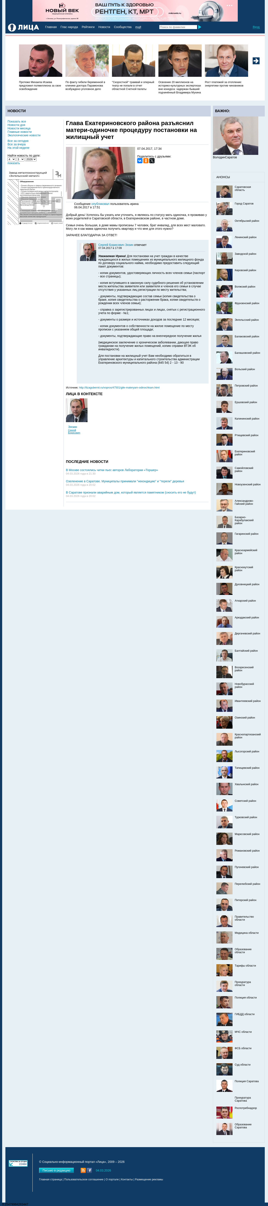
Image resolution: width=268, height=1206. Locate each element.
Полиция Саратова (247, 1081)
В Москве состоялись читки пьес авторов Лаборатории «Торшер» (112, 470)
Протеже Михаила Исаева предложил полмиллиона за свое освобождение (40, 86)
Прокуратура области (243, 984)
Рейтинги (88, 27)
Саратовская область (243, 189)
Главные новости (20, 132)
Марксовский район (247, 834)
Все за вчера (17, 144)
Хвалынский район (246, 784)
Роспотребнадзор (246, 1108)
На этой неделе (18, 147)
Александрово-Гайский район (244, 502)
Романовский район (247, 850)
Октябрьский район (247, 220)
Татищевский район (247, 767)
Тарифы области (245, 965)
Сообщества (122, 27)
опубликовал (100, 204)
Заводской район (245, 253)
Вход (256, 27)
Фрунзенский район (247, 303)
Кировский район (245, 270)
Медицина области (247, 932)
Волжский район (245, 286)
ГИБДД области (245, 1014)
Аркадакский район (247, 617)
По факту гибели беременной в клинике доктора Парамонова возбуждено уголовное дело (85, 86)
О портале (112, 1179)
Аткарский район (245, 600)
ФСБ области (243, 1048)
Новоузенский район (248, 484)
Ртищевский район (246, 435)
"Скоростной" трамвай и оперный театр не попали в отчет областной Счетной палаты (133, 86)
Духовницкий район (247, 584)
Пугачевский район (247, 867)
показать (14, 163)
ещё (138, 27)
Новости (104, 27)
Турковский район (246, 817)
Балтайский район (246, 650)
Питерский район (245, 900)
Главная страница (50, 1179)
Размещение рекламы (149, 1179)
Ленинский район (246, 237)
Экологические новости (24, 135)
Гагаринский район (246, 533)
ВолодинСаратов (225, 157)
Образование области (243, 951)
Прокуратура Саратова (243, 1099)
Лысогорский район (247, 751)
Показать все (17, 121)
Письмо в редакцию (56, 1170)
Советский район (245, 800)
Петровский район (246, 385)
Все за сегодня (18, 141)
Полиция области (246, 997)
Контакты (127, 1179)
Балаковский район (247, 336)
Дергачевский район (247, 633)
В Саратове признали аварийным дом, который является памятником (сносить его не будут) (131, 492)
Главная (51, 27)
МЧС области (243, 1031)
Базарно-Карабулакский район (244, 520)
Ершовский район (246, 402)
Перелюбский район (247, 883)
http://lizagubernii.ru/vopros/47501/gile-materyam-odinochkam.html (119, 387)
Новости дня (16, 125)
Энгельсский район (247, 319)
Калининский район (247, 418)
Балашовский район (247, 352)
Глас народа (69, 27)
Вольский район (245, 369)
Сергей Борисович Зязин (116, 245)
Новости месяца (19, 128)
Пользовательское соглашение (83, 1179)
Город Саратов (244, 203)
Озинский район (245, 717)
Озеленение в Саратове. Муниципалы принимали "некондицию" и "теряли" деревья (125, 481)
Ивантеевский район (248, 701)
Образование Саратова (243, 1126)
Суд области (242, 1064)
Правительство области (244, 918)
